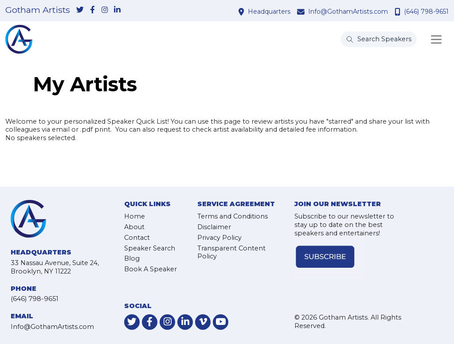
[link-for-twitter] (80, 10)
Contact (137, 238)
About (134, 227)
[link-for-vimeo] (203, 322)
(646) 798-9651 (426, 12)
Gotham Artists (37, 10)
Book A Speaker (150, 269)
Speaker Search (149, 248)
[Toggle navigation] (436, 39)
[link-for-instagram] (104, 10)
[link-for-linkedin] (117, 10)
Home (134, 216)
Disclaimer (214, 227)
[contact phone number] (399, 11)
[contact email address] (302, 11)
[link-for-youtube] (220, 322)
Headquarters (269, 12)
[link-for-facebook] (92, 10)
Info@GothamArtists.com (348, 12)
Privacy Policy (219, 238)
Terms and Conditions (232, 216)
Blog (132, 258)
